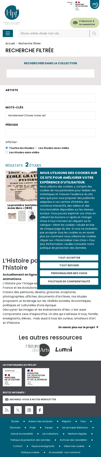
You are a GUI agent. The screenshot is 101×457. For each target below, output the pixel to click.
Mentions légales (77, 433)
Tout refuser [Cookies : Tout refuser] (69, 265)
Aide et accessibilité (22, 433)
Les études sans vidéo (24, 152)
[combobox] (50, 98)
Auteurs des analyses (40, 421)
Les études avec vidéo (53, 148)
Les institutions (50, 433)
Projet (33, 427)
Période (11, 125)
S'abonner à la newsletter (87, 23)
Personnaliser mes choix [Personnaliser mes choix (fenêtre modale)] (69, 273)
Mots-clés (14, 107)
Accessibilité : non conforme (64, 452)
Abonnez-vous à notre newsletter (30, 399)
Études (15, 421)
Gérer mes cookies (74, 446)
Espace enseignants (43, 446)
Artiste (11, 90)
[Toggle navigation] (8, 33)
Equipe (49, 427)
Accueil (10, 43)
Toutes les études (21, 148)
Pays (83, 421)
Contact (17, 446)
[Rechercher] (54, 33)
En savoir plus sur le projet (77, 327)
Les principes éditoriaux (75, 427)
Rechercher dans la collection (50, 63)
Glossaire (15, 427)
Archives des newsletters (73, 439)
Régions (66, 421)
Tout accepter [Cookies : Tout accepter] (69, 257)
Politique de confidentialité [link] (69, 281)
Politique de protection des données (30, 439)
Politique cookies (30, 452)
